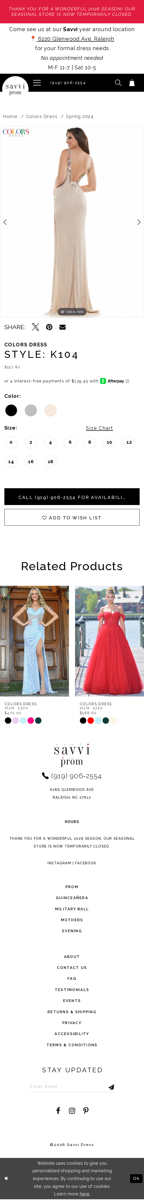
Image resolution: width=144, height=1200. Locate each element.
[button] (36, 83)
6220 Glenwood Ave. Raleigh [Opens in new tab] (75, 39)
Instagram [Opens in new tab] (59, 864)
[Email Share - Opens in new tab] (62, 327)
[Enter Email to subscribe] (72, 1086)
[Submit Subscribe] (104, 1086)
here (84, 1194)
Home (10, 116)
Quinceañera (72, 898)
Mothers (72, 920)
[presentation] (34, 641)
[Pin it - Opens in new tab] (49, 327)
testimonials (72, 990)
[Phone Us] (67, 83)
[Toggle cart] (132, 83)
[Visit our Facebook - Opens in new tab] (58, 1111)
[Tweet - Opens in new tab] (35, 327)
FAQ (72, 979)
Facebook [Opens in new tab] (85, 864)
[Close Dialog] (6, 1179)
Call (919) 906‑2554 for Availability (74, 497)
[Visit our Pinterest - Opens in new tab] (85, 1111)
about (72, 957)
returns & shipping (72, 1012)
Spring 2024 (79, 116)
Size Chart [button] (99, 428)
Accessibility (72, 1034)
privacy (72, 1023)
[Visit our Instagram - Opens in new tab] (72, 1111)
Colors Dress (42, 116)
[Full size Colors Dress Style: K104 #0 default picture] (72, 222)
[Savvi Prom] (15, 89)
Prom (72, 887)
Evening (72, 931)
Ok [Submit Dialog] (136, 1179)
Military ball (72, 909)
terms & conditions (72, 1045)
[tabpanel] (72, 222)
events (72, 1001)
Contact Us (72, 968)
